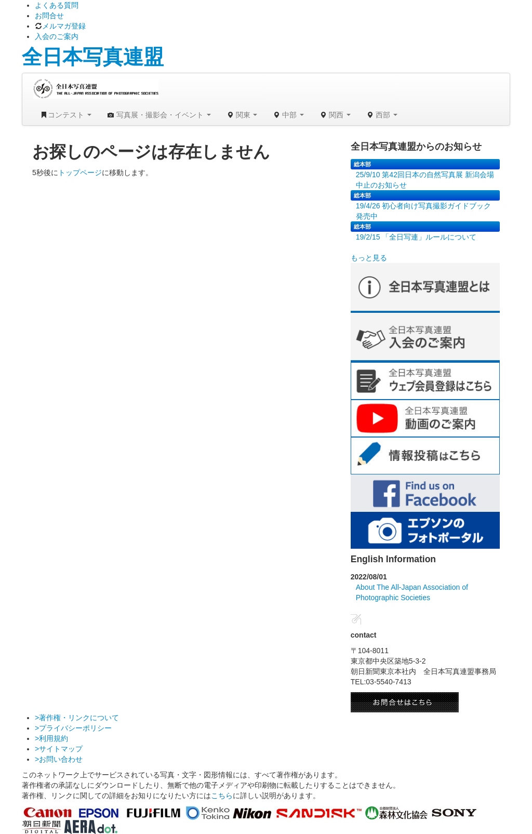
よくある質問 (56, 5)
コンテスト (66, 115)
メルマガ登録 (60, 26)
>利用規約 (51, 738)
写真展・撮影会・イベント (159, 115)
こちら (222, 795)
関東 (242, 115)
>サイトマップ (59, 749)
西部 (381, 115)
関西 (335, 115)
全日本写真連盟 (93, 57)
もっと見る (369, 258)
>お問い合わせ (59, 759)
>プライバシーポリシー (73, 728)
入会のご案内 (56, 36)
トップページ (80, 172)
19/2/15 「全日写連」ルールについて (416, 237)
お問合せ (49, 15)
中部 (288, 115)
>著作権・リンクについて (77, 717)
